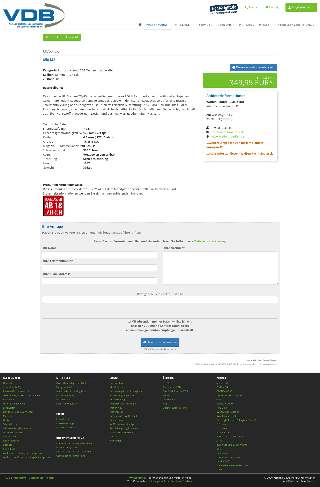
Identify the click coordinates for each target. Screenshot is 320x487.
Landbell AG (222, 461)
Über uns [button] (225, 25)
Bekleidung (9, 448)
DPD (218, 448)
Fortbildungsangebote (122, 395)
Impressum (169, 399)
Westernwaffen (11, 440)
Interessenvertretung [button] (295, 25)
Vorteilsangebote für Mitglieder (126, 391)
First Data (221, 452)
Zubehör (7, 444)
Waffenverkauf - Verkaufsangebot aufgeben (26, 457)
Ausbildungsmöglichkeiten (124, 428)
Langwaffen (9, 407)
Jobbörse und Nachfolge (123, 403)
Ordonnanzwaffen (13, 432)
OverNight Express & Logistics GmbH (236, 420)
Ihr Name (50, 248)
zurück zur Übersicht (62, 37)
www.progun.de (138, 477)
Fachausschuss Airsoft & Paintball (74, 451)
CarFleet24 (222, 387)
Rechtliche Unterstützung (229, 436)
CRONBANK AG (224, 391)
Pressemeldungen (65, 423)
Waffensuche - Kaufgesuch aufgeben (22, 452)
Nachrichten (116, 382)
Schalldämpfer (10, 424)
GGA (218, 399)
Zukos (219, 469)
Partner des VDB (172, 387)
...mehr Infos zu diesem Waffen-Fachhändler (239, 153)
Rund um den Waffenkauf (123, 415)
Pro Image (221, 428)
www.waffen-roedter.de (228, 136)
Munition (8, 415)
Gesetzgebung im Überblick (70, 455)
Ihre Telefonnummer (58, 261)
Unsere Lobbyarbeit (67, 447)
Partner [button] (246, 25)
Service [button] (206, 25)
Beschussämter (118, 420)
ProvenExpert (223, 432)
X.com (166, 481)
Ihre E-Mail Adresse (56, 274)
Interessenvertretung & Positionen (74, 443)
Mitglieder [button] (184, 25)
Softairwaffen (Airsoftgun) (17, 428)
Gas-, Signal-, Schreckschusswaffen (21, 395)
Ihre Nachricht (174, 248)
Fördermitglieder (65, 395)
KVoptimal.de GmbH (227, 415)
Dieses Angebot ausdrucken (253, 67)
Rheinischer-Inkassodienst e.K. (232, 465)
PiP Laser (221, 424)
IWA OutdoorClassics (227, 411)
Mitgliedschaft (63, 399)
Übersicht (8, 382)
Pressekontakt (64, 419)
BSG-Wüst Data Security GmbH (232, 444)
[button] (140, 25)
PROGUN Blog (117, 399)
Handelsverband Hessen (229, 457)
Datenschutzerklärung (210, 241)
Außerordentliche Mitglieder (71, 391)
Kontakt (167, 395)
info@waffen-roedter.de (228, 132)
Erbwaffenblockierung (121, 432)
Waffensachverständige (122, 424)
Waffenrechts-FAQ (66, 427)
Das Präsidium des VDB (175, 391)
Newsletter (115, 440)
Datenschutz (36, 477)
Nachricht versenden (160, 342)
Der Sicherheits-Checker (229, 395)
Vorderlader (9, 436)
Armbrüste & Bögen (13, 387)
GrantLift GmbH (224, 403)
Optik (6, 420)
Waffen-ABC (116, 407)
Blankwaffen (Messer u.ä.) (16, 391)
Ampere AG (222, 382)
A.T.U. (219, 440)
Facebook (176, 481)
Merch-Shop (116, 387)
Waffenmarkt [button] (158, 25)
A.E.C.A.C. (115, 436)
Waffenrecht (116, 411)
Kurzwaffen (9, 399)
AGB (165, 403)
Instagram (157, 481)
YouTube (188, 481)
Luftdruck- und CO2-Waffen (18, 411)
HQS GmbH (222, 407)
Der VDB (167, 382)
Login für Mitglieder (67, 403)
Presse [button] (265, 25)
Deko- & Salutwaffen (14, 403)
